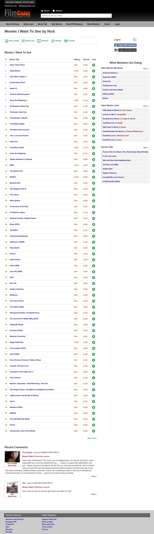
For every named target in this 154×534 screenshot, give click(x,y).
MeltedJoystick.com (27, 6)
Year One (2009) (16, 271)
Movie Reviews (12, 24)
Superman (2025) (109, 77)
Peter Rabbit (15, 354)
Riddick (13, 177)
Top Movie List (108, 123)
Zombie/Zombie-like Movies (113, 131)
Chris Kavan (127, 110)
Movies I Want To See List (32, 456)
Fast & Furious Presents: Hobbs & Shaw (25, 360)
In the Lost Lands (109, 156)
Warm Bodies (15, 200)
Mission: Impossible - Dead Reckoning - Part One (29, 383)
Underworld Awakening (19, 236)
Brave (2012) (15, 224)
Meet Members (93, 24)
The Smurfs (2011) (17, 307)
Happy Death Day (16, 342)
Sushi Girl (107, 81)
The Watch (14, 230)
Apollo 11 (13, 88)
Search (107, 24)
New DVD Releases (74, 24)
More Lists (92, 438)
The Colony (14, 195)
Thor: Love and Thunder (19, 135)
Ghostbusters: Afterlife (19, 118)
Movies (46, 11)
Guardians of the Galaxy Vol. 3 (21, 372)
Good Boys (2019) (17, 147)
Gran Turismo (15, 378)
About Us (9, 529)
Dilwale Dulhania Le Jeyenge (21, 159)
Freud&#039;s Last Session (113, 177)
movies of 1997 (108, 114)
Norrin (123, 127)
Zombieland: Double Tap (19, 106)
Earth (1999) (14, 265)
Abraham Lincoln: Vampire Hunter (23, 218)
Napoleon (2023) (16, 407)
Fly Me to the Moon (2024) (113, 90)
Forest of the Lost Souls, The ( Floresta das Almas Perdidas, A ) (127, 152)
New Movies (57, 24)
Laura (119, 140)
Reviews (45, 41)
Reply (93, 476)
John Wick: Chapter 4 (18, 77)
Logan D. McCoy (129, 119)
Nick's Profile (14, 41)
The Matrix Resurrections (19, 130)
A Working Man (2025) (111, 181)
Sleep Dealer (15, 248)
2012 (12, 277)
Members (59, 11)
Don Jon (13, 283)
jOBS (12, 165)
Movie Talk (42, 24)
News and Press (48, 524)
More (145, 69)
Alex (12, 494)
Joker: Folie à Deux (17, 65)
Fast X (12, 401)
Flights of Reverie (110, 173)
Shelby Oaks (108, 169)
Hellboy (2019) (108, 94)
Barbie (105, 98)
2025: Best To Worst (111, 127)
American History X (110, 73)
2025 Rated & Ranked (111, 110)
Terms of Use (47, 527)
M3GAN (13, 413)
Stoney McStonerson (135, 131)
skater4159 (121, 114)
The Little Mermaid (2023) (19, 419)
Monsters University (17, 336)
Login (117, 24)
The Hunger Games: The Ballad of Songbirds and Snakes (32, 389)
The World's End (16, 171)
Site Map (9, 532)
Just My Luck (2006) (110, 164)
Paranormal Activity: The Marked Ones (25, 313)
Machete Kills (15, 183)
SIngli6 (119, 123)
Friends (72, 41)
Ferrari (12, 425)
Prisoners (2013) (16, 330)
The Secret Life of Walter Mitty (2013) (24, 319)
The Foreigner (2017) (18, 348)
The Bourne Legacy (17, 212)
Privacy (45, 529)
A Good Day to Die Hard (19, 206)
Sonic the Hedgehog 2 (18, 100)
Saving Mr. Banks (16, 324)
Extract (12, 254)
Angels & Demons (17, 289)
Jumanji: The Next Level (19, 366)
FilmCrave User (123, 135)
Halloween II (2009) (17, 242)
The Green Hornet (17, 301)
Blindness (14, 295)
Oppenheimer (15, 71)
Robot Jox (14, 142)
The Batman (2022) (17, 124)
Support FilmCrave (49, 519)
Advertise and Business (15, 519)
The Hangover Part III (18, 189)
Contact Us (10, 524)
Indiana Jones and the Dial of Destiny (24, 395)
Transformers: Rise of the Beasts (22, 431)
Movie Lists (28, 24)
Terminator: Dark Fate (18, 112)
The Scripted (12, 463)
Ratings (58, 41)
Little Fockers (15, 259)
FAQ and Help (47, 522)
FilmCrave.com (11, 6)
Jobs (7, 527)
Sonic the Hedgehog (18, 153)
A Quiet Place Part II (17, 82)
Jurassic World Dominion (19, 94)
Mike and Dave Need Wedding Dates (117, 160)
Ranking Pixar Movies (111, 119)
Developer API (11, 522)
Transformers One (110, 85)
